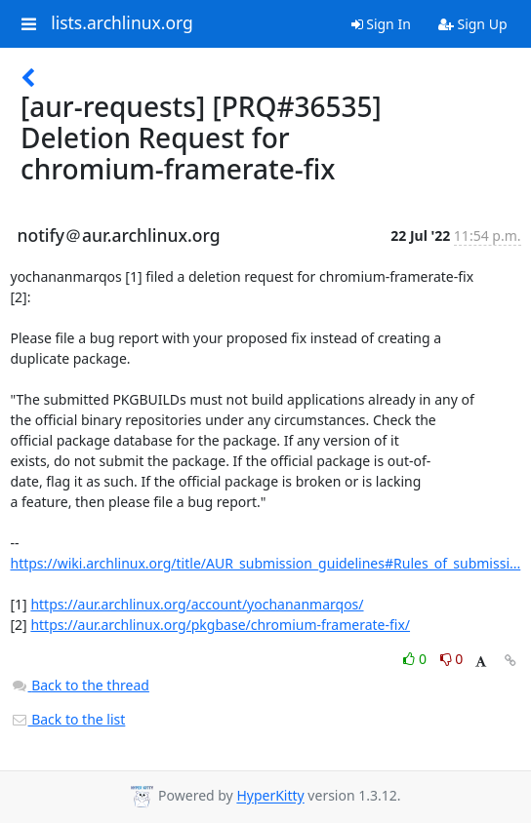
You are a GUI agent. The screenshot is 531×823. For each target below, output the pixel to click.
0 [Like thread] (416, 658)
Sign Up (473, 24)
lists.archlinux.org (122, 23)
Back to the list (68, 719)
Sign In (381, 24)
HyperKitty (270, 796)
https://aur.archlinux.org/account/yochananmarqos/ (196, 604)
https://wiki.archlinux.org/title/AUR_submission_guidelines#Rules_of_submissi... (266, 563)
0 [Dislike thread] (452, 658)
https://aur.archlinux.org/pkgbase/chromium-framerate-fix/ (220, 624)
